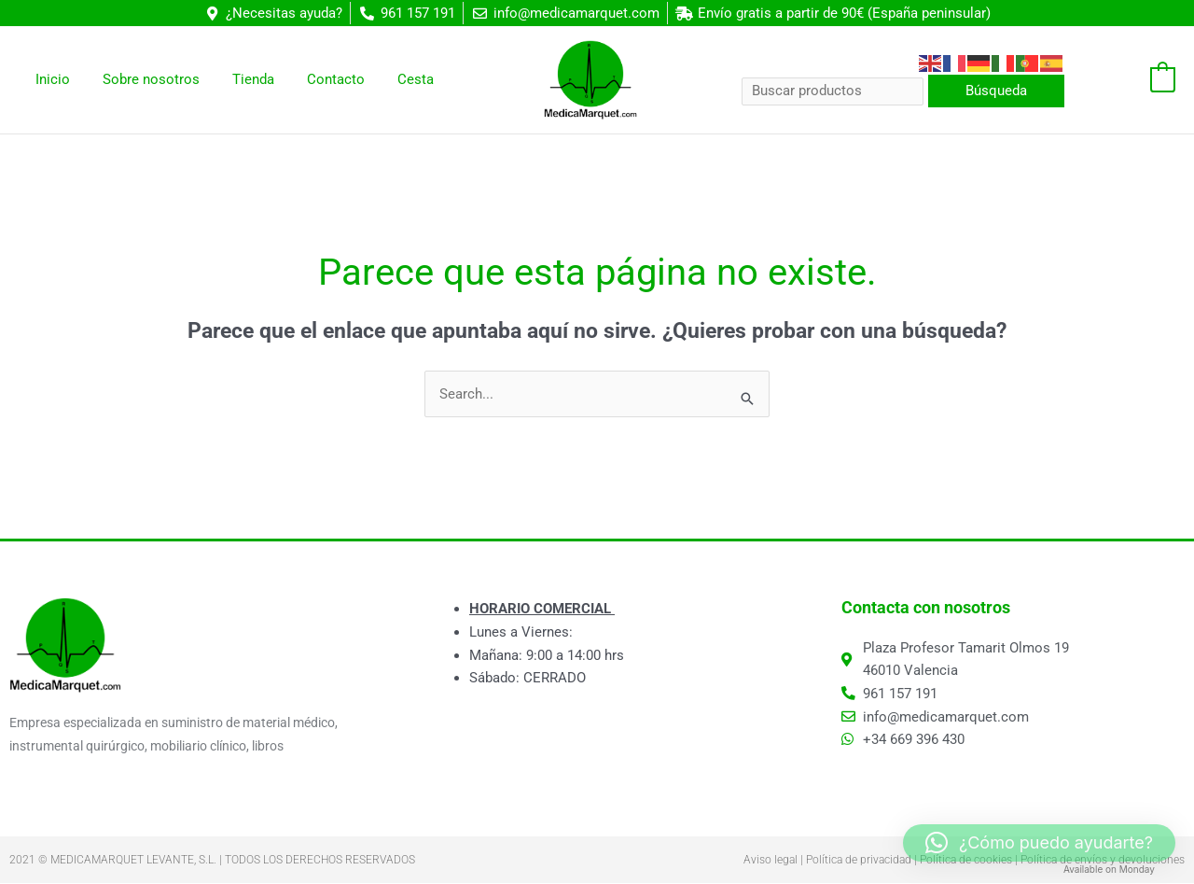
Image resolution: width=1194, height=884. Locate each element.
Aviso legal (770, 860)
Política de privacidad (858, 860)
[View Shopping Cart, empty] (1129, 80)
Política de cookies (966, 860)
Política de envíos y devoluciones (1102, 860)
